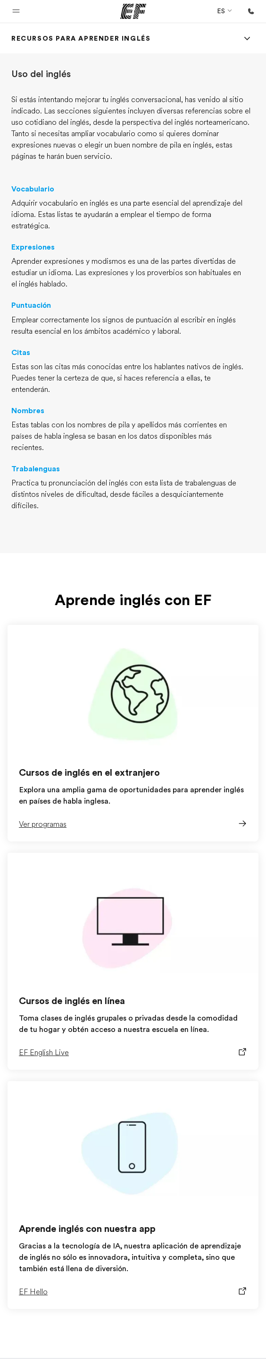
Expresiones (33, 247)
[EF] (133, 11)
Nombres (27, 411)
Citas (20, 352)
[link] (80, 38)
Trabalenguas (35, 469)
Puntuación (31, 305)
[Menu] (247, 38)
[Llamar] (251, 11)
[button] (16, 11)
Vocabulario (32, 189)
